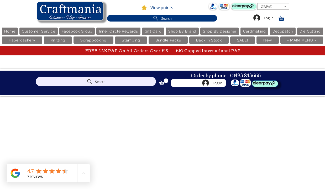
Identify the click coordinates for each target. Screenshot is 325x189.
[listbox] (273, 6)
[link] (284, 17)
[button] (273, 6)
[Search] (162, 18)
